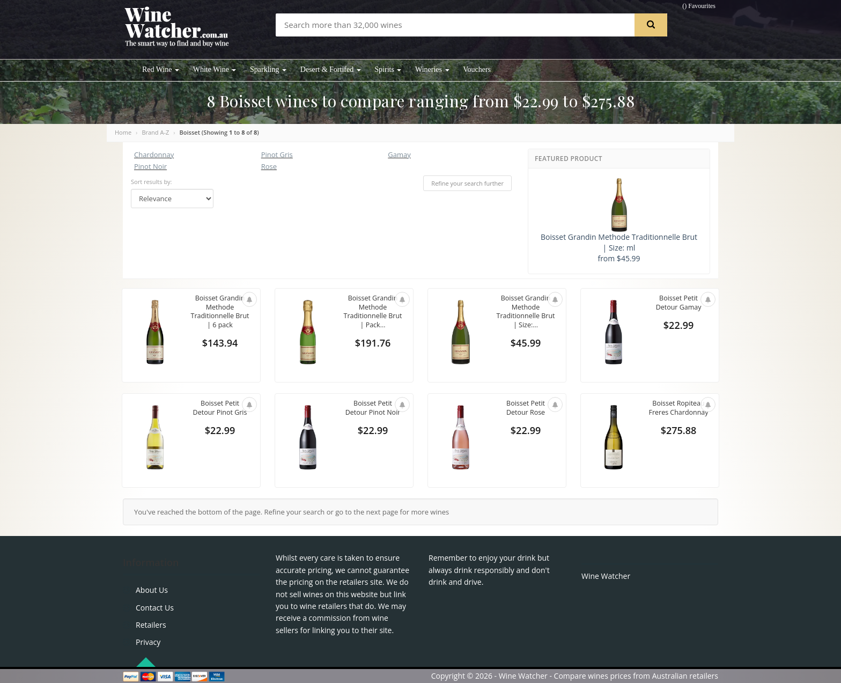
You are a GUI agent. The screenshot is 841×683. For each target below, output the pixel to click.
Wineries (432, 69)
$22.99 (678, 326)
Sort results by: (151, 182)
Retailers (151, 625)
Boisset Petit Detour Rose (525, 408)
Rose (269, 166)
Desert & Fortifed (330, 69)
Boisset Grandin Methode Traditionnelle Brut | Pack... (373, 312)
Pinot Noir (150, 166)
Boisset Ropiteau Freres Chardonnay (678, 413)
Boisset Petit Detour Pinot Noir (373, 408)
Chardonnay (154, 154)
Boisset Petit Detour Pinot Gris (220, 408)
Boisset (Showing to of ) (219, 132)
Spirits (387, 69)
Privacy (148, 642)
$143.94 (220, 344)
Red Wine (160, 69)
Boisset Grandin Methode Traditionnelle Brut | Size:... (525, 312)
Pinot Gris (277, 154)
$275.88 (679, 440)
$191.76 (373, 344)
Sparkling (268, 69)
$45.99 (526, 344)
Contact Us (155, 608)
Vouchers (477, 69)
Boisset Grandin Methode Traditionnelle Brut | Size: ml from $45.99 (619, 220)
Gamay (399, 154)
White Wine (215, 69)
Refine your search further (467, 183)
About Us (152, 590)
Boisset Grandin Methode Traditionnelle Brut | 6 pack (220, 312)
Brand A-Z (155, 132)
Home (123, 132)
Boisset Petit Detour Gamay (678, 303)
